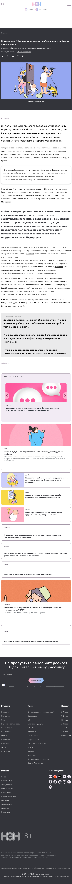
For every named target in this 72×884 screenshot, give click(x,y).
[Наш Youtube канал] (64, 782)
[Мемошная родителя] (60, 777)
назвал (21, 192)
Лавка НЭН (6, 793)
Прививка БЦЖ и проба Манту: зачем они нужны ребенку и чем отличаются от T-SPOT (33, 609)
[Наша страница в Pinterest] (60, 782)
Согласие (5, 808)
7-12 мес (64, 716)
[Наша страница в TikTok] (55, 782)
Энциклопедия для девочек (40, 759)
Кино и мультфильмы (37, 743)
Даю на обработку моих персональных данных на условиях (35, 686)
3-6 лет (64, 728)
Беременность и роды (10, 724)
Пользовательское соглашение (12, 868)
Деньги (31, 728)
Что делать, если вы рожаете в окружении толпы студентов (31, 641)
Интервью (5, 743)
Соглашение (6, 804)
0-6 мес (64, 712)
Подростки (66, 736)
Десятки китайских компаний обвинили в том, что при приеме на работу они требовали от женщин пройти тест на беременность (34, 323)
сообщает (30, 254)
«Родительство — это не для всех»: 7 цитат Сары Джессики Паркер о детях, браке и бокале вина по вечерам (35, 555)
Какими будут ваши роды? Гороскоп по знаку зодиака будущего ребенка (33, 453)
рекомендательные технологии (55, 876)
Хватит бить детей (36, 763)
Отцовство (32, 716)
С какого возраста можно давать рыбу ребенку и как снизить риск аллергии (43, 496)
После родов (6, 728)
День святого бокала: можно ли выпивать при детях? (28, 574)
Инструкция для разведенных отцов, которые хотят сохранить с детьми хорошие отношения (32, 536)
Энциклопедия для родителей (41, 712)
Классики (32, 755)
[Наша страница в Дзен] (50, 782)
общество (5, 118)
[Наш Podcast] (69, 782)
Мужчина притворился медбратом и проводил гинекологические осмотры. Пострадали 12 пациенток (34, 352)
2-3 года (64, 724)
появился (26, 247)
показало (59, 267)
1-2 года (64, 720)
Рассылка (41, 9)
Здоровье (32, 732)
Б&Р (5, 449)
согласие (11, 686)
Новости (4, 33)
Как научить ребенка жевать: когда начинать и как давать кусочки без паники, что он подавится (46, 480)
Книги (30, 747)
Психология (33, 736)
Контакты (5, 800)
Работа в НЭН (7, 789)
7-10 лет (64, 732)
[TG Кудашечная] (55, 777)
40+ (29, 720)
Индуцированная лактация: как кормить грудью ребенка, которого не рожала (43, 514)
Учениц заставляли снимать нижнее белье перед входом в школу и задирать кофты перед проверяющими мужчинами (36, 338)
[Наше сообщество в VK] (64, 777)
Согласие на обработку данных (35, 868)
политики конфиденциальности (55, 686)
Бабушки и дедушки (36, 724)
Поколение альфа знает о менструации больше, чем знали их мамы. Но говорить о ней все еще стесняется (32, 409)
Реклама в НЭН (7, 781)
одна (7, 306)
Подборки (5, 740)
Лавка (29, 9)
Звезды (31, 751)
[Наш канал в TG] (50, 777)
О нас (3, 777)
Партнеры (5, 751)
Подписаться (36, 680)
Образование (33, 740)
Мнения (6, 546)
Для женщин (6, 732)
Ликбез (27, 475)
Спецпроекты (7, 785)
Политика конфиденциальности (59, 868)
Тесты (3, 747)
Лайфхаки (7, 527)
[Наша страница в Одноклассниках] (69, 777)
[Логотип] (36, 4)
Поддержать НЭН (8, 796)
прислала (29, 126)
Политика (5, 812)
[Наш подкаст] (50, 787)
